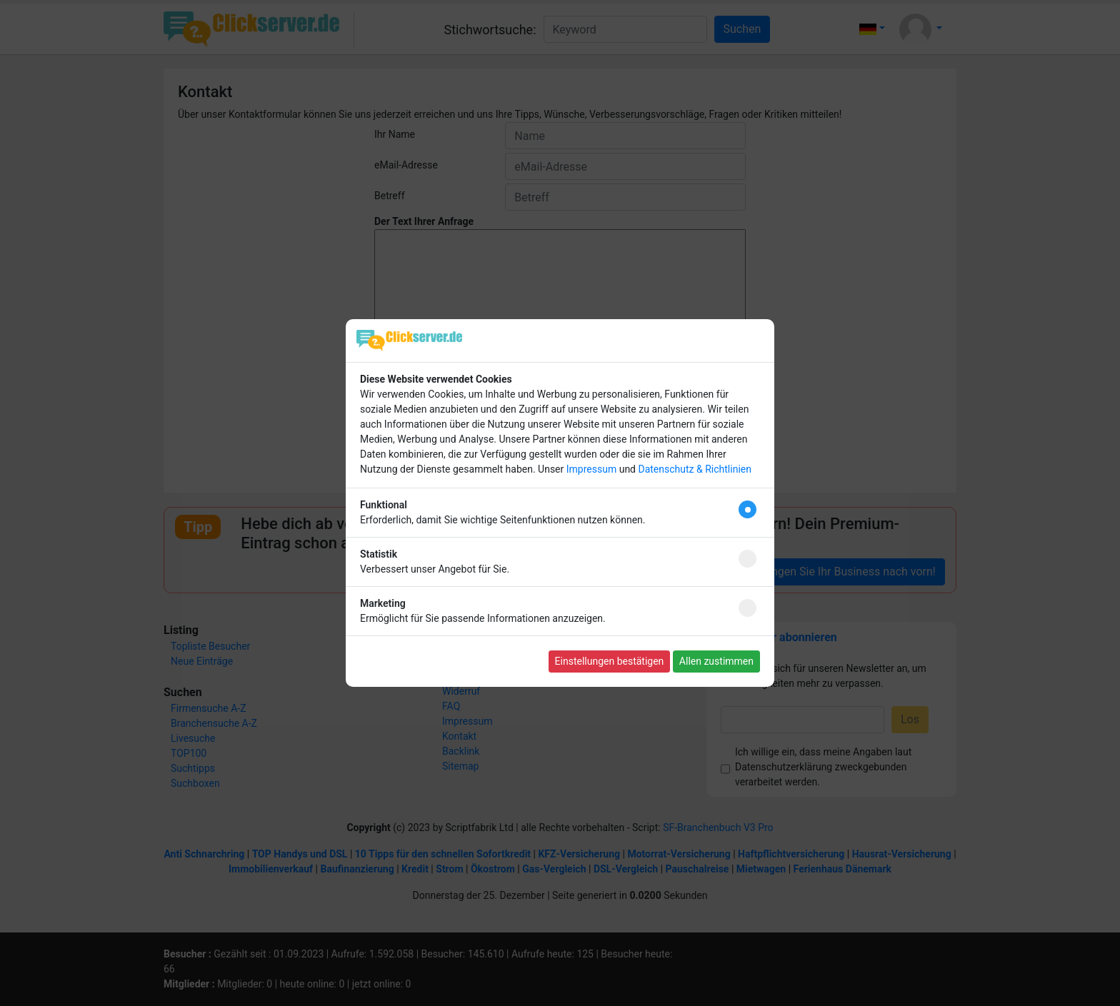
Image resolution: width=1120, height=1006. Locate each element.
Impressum (591, 469)
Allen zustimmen (716, 661)
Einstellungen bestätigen (609, 661)
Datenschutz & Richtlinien (694, 469)
